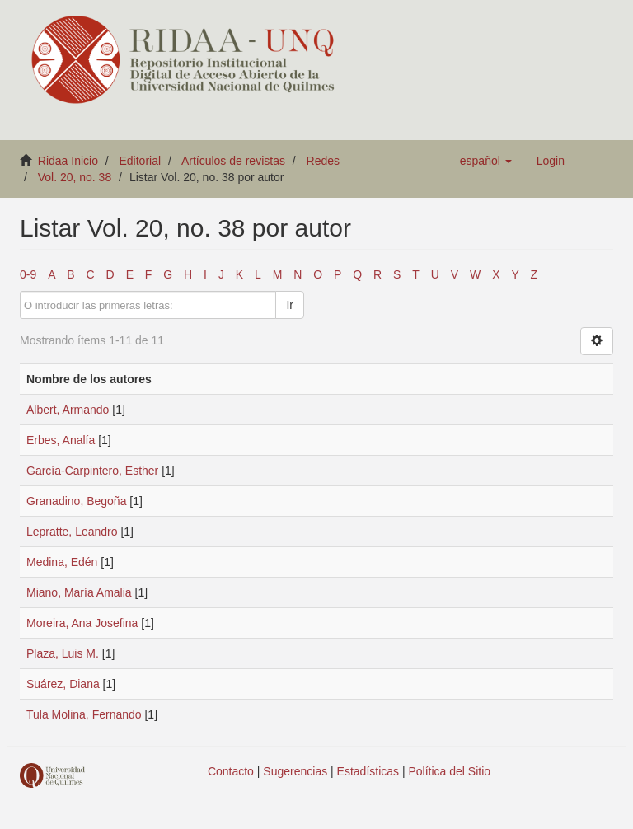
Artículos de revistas (233, 160)
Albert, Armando (67, 409)
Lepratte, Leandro (72, 531)
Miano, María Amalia (79, 592)
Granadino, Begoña (76, 501)
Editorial (141, 160)
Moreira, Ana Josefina (82, 623)
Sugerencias (295, 771)
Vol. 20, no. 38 (75, 177)
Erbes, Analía (60, 440)
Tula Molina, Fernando (84, 714)
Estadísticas (368, 771)
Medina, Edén (61, 562)
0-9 (28, 274)
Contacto (231, 771)
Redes (323, 160)
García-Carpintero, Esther (92, 470)
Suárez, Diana (63, 684)
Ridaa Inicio (68, 160)
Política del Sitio (450, 771)
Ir (289, 304)
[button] (486, 160)
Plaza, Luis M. (62, 653)
